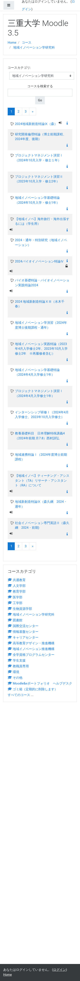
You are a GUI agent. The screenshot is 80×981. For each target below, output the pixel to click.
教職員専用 (18, 666)
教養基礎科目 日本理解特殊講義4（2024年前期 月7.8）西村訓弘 (40, 435)
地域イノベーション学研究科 (34, 47)
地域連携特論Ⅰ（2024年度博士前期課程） (41, 457)
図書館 (15, 620)
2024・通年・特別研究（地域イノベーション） (41, 242)
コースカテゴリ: (19, 68)
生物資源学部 (20, 609)
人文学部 (17, 586)
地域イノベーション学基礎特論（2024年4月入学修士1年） (37, 372)
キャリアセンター (23, 637)
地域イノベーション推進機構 (31, 649)
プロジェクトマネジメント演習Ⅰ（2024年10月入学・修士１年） (39, 157)
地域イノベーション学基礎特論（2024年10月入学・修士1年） (37, 200)
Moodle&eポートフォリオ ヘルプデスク (40, 683)
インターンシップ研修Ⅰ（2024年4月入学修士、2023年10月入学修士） (42, 414)
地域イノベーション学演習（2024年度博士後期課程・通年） (41, 325)
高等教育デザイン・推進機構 (31, 643)
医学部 (15, 597)
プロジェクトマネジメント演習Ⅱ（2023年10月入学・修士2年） (39, 179)
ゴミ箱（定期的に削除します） (33, 689)
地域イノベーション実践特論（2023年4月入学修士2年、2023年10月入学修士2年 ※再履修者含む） (41, 348)
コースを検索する (40, 86)
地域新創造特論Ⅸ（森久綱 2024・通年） (41, 504)
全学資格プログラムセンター (31, 655)
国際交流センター (23, 626)
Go (40, 100)
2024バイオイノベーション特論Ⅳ (39, 261)
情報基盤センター (23, 632)
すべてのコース (19, 695)
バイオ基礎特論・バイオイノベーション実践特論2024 (42, 282)
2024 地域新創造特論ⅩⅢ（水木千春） (39, 304)
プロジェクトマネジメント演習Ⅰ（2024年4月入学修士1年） (39, 393)
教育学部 (17, 591)
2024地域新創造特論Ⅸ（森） (36, 124)
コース (26, 42)
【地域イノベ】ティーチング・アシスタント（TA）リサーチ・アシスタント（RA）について (42, 480)
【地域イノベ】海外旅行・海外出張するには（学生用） (42, 221)
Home (12, 42)
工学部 (15, 603)
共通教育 (17, 580)
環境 (13, 672)
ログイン (59, 970)
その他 (15, 678)
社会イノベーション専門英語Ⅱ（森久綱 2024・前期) (42, 525)
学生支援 (17, 660)
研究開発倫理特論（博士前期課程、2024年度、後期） (40, 136)
